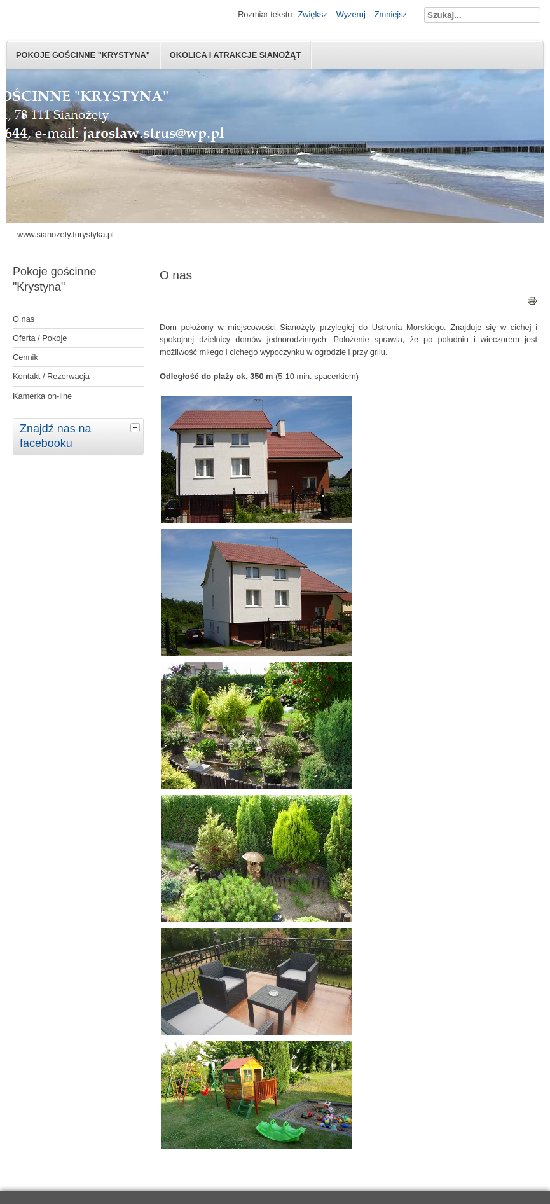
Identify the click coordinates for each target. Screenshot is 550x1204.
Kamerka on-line (42, 396)
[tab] (136, 427)
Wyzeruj (351, 14)
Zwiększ (312, 14)
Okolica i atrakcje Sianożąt (235, 55)
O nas (23, 319)
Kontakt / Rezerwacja (51, 376)
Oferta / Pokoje (40, 338)
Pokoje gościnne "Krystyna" (83, 55)
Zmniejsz (391, 14)
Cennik (25, 357)
